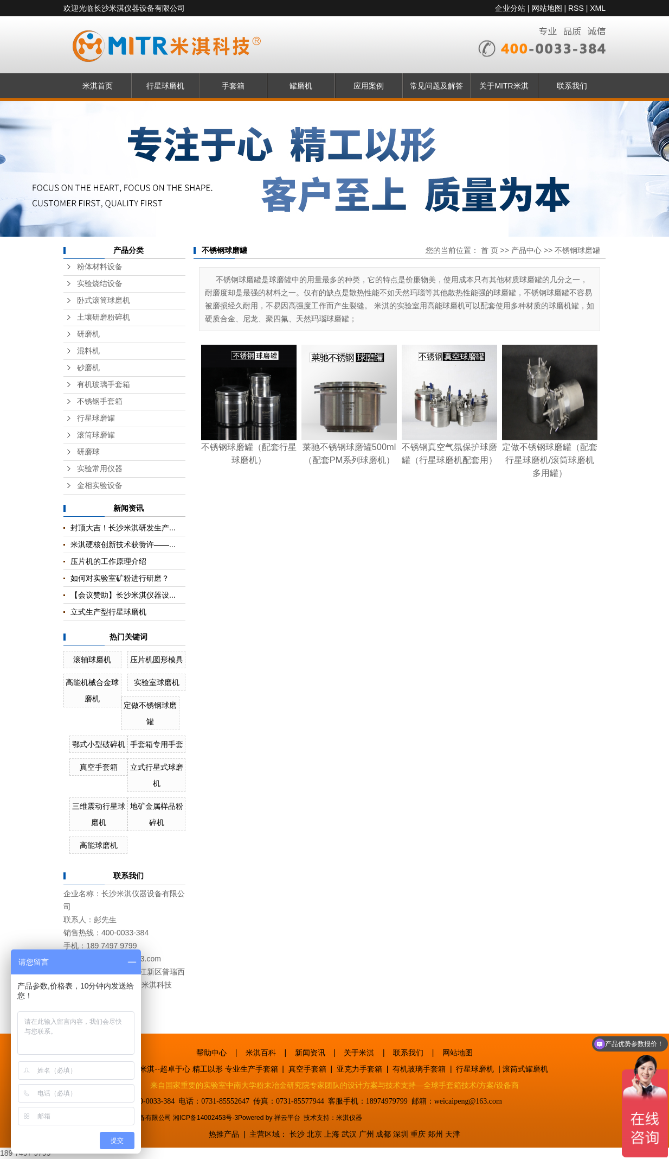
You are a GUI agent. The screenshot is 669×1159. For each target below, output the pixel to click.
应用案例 (368, 85)
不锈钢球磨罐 (577, 250)
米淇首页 (97, 85)
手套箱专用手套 (156, 744)
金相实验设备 (100, 486)
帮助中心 (211, 1052)
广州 (366, 1134)
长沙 (297, 1134)
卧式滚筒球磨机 (103, 300)
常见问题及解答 (436, 85)
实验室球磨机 (156, 682)
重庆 (418, 1134)
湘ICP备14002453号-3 (205, 1118)
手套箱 (233, 85)
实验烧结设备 (100, 284)
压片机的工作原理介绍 (108, 561)
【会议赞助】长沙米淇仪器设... (123, 595)
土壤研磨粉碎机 (103, 317)
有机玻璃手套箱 (103, 385)
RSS (576, 8)
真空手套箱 (99, 767)
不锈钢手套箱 (100, 401)
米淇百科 (261, 1052)
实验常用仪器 (100, 469)
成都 (383, 1134)
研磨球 (88, 452)
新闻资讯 (310, 1052)
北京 (314, 1134)
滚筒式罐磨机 (525, 1069)
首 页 (489, 250)
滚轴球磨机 (92, 659)
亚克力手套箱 (359, 1069)
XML (598, 8)
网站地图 (547, 8)
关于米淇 (359, 1052)
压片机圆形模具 (156, 659)
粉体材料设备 (100, 267)
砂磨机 (88, 368)
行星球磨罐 (96, 418)
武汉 (349, 1134)
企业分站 (510, 8)
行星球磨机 (165, 85)
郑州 (435, 1134)
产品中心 (526, 250)
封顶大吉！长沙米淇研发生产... (123, 527)
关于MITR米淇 (503, 85)
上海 (331, 1134)
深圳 (400, 1134)
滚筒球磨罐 (96, 435)
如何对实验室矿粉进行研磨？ (119, 578)
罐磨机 (301, 85)
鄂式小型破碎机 (98, 744)
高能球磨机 (99, 845)
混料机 (88, 351)
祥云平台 (287, 1118)
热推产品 (224, 1134)
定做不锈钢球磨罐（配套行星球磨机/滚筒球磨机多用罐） (549, 460)
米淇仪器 (349, 1118)
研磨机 (88, 334)
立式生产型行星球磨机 (108, 611)
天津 (452, 1134)
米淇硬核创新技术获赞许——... (123, 544)
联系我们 (572, 85)
